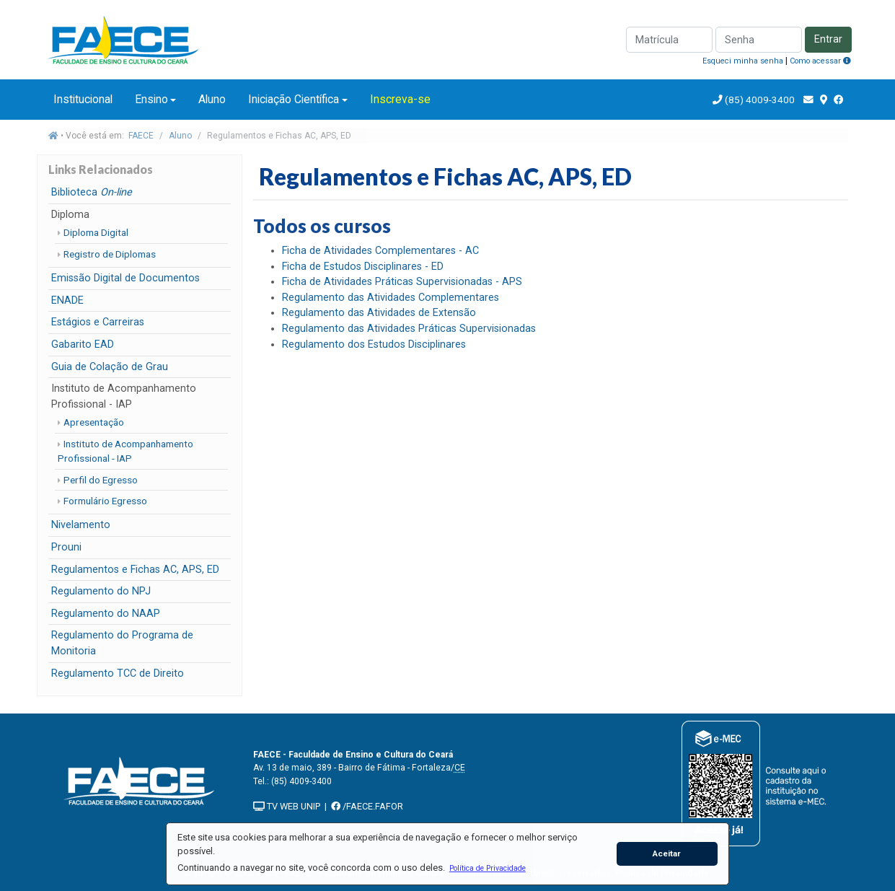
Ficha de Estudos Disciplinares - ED (363, 266)
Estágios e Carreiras (97, 322)
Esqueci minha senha (742, 61)
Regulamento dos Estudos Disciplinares (374, 344)
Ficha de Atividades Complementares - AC (380, 251)
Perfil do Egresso (100, 480)
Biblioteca (91, 192)
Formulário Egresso (105, 500)
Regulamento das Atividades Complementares (390, 297)
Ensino (151, 99)
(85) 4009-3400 (760, 99)
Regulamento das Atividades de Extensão (379, 313)
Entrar (828, 39)
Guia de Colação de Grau (109, 367)
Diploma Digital (95, 232)
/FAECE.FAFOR (367, 806)
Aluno (212, 99)
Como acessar (820, 61)
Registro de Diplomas (109, 254)
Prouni (66, 547)
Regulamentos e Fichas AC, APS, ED (135, 569)
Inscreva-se (400, 99)
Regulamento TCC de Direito (117, 673)
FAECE (141, 136)
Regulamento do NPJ (101, 591)
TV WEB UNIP (286, 806)
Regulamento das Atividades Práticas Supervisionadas (409, 328)
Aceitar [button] (667, 853)
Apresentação (93, 422)
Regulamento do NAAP (105, 613)
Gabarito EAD (82, 344)
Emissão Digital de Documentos (125, 278)
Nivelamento (80, 525)
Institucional (83, 99)
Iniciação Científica (293, 99)
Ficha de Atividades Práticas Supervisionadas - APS (402, 282)
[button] (487, 868)
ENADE (67, 300)
